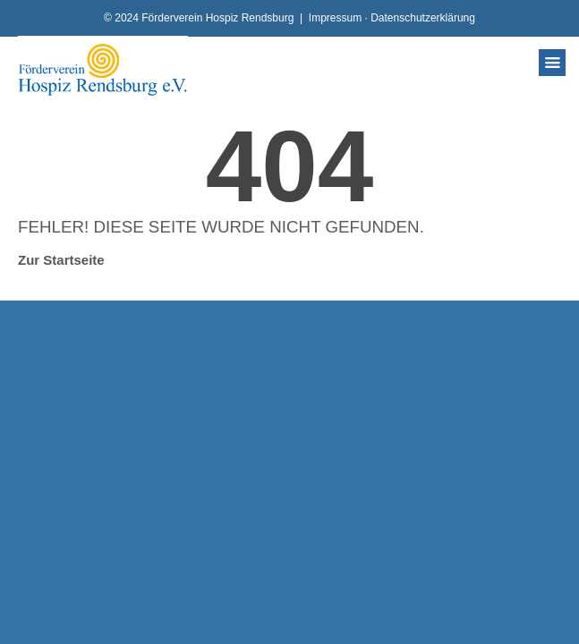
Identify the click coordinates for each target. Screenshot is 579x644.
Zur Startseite (61, 259)
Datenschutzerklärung (422, 18)
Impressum (335, 18)
